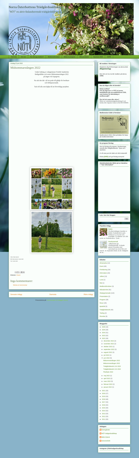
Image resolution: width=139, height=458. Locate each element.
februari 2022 (108, 384)
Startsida (14, 57)
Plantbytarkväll (113, 241)
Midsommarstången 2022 (111, 360)
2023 (104, 335)
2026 (104, 327)
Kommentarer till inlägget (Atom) (57, 300)
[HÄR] (106, 156)
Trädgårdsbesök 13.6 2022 (112, 366)
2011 (104, 419)
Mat (101, 283)
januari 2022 (108, 387)
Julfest (102, 276)
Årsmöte (102, 316)
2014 (104, 411)
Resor (102, 303)
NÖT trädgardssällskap (109, 433)
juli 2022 (106, 355)
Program (102, 299)
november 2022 (109, 344)
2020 (104, 393)
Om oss (23, 57)
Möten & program (69, 57)
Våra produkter (84, 57)
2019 (104, 396)
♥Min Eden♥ (106, 437)
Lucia (101, 280)
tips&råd (102, 306)
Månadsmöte (104, 290)
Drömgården (106, 430)
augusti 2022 (108, 352)
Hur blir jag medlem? (37, 57)
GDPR (109, 57)
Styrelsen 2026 (98, 57)
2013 (104, 413)
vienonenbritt (106, 441)
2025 (104, 330)
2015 (104, 408)
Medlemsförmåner (54, 57)
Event (18, 275)
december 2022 (109, 341)
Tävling (102, 313)
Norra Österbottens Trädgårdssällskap (35, 7)
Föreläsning (103, 269)
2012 (104, 416)
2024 (104, 332)
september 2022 (109, 349)
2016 (104, 405)
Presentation (104, 296)
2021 (104, 390)
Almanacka (103, 263)
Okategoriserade (105, 293)
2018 (104, 399)
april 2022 (107, 378)
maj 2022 (107, 375)
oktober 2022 (108, 346)
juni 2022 (107, 358)
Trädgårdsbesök (105, 310)
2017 (104, 402)
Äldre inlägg (88, 294)
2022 (104, 338)
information (103, 273)
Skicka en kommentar (20, 285)
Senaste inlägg (16, 294)
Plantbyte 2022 (108, 372)
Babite (110, 229)
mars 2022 (107, 381)
